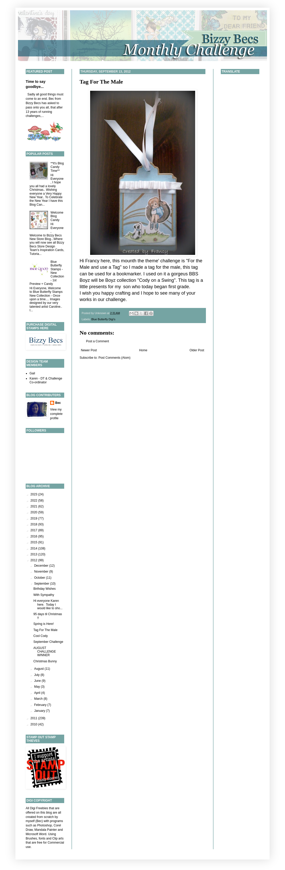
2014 (34, 548)
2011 (34, 718)
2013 (34, 554)
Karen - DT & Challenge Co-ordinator (46, 380)
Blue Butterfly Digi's (103, 319)
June (38, 681)
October (40, 577)
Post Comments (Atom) (114, 357)
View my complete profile (56, 414)
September (42, 583)
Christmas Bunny (45, 661)
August (39, 669)
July (37, 675)
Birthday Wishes (44, 589)
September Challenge (48, 642)
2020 (34, 512)
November (41, 571)
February (40, 705)
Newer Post (89, 350)
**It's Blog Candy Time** (57, 167)
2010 (34, 724)
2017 (34, 530)
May (37, 686)
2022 (34, 500)
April (37, 693)
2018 (34, 524)
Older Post (196, 350)
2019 (34, 518)
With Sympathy (43, 595)
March (39, 699)
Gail (32, 373)
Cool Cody (40, 636)
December (41, 565)
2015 (34, 542)
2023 (34, 494)
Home (143, 350)
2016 (34, 536)
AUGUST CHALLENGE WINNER (44, 651)
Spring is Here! (43, 624)
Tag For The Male (101, 81)
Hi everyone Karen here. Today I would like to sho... (48, 604)
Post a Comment (97, 341)
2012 (34, 560)
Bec (58, 403)
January (40, 711)
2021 (34, 506)
